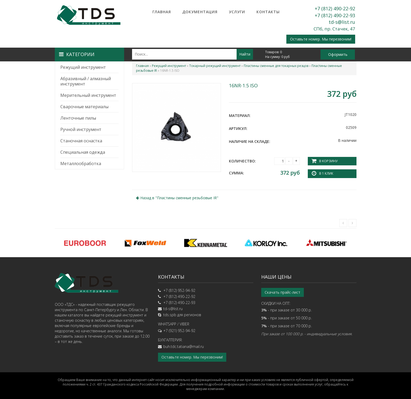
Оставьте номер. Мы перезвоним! (320, 39)
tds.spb (169, 314)
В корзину (328, 161)
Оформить (337, 54)
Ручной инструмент (80, 129)
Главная (161, 11)
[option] (85, 243)
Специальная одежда (82, 152)
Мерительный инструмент (88, 95)
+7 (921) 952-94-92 (179, 330)
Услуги (237, 11)
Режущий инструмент (83, 67)
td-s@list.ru (342, 22)
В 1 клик (326, 173)
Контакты (268, 11)
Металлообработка (80, 163)
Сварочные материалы (84, 107)
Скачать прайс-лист (282, 292)
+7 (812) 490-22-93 (335, 15)
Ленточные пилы (78, 118)
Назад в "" (177, 197)
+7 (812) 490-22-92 (335, 8)
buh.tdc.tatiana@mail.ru (183, 346)
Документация (200, 11)
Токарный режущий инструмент (215, 66)
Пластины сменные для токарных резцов (276, 66)
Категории (76, 54)
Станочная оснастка (81, 141)
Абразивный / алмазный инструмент (85, 81)
